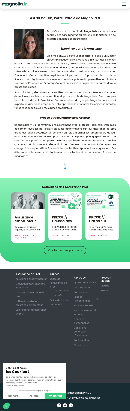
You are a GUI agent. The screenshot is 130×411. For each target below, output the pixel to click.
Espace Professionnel (82, 299)
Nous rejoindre (82, 287)
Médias (105, 285)
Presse (107, 152)
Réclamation (81, 340)
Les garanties (61, 290)
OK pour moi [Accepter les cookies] (55, 396)
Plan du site (80, 345)
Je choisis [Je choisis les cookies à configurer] (34, 396)
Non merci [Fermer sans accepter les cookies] (13, 396)
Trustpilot (94, 397)
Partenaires (81, 292)
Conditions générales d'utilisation (80, 331)
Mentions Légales (84, 305)
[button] (6, 406)
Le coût (58, 295)
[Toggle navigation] (124, 4)
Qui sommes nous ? (85, 282)
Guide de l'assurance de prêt (58, 282)
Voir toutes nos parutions (65, 250)
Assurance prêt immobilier (31, 279)
